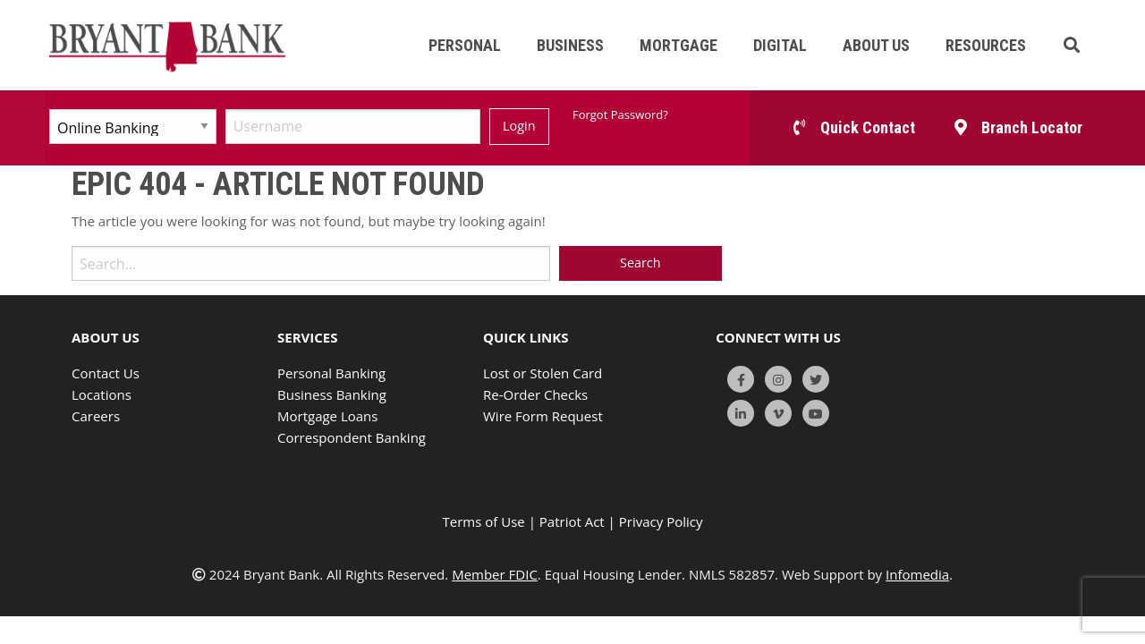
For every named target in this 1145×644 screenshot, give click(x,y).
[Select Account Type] (132, 126)
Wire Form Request (543, 416)
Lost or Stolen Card (542, 373)
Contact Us (106, 373)
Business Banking (331, 394)
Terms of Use (484, 521)
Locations (101, 394)
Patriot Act (572, 521)
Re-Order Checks (535, 394)
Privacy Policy (661, 521)
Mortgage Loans (327, 416)
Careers (96, 416)
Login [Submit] (519, 125)
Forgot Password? (620, 114)
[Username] (352, 126)
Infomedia (917, 574)
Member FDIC (495, 574)
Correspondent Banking (351, 437)
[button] (1072, 45)
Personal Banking (331, 373)
